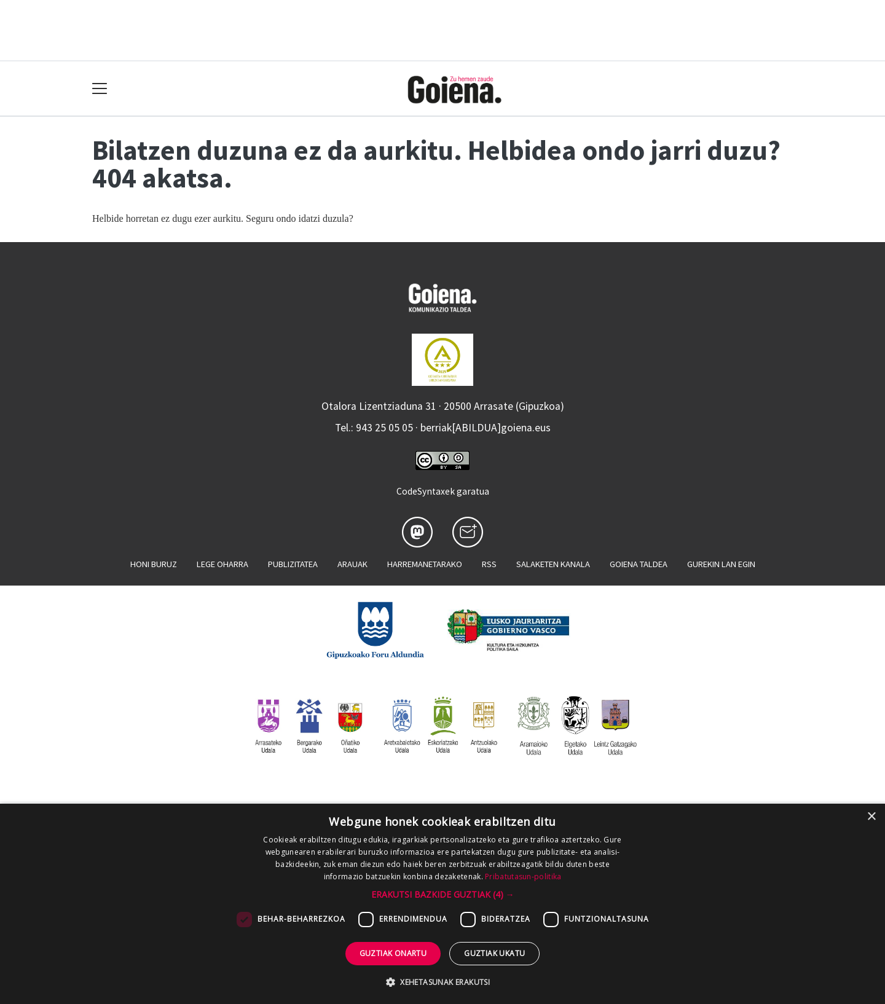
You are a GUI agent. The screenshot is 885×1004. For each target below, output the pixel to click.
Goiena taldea (638, 564)
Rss (489, 564)
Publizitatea (293, 564)
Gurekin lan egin (721, 564)
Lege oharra (222, 564)
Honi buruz (153, 564)
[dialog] (442, 904)
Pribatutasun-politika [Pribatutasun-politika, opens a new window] (523, 876)
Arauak (352, 564)
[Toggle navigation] (100, 89)
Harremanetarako (424, 564)
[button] (442, 894)
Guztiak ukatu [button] (494, 953)
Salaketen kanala (553, 564)
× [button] (871, 817)
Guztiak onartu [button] (393, 953)
